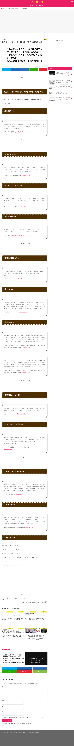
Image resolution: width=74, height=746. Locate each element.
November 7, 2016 (29, 527)
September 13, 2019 (18, 235)
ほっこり (36, 5)
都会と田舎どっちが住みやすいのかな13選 (59, 99)
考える (43, 5)
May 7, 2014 (21, 131)
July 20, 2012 (23, 206)
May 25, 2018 (19, 278)
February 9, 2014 (23, 312)
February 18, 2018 (21, 414)
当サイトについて (6, 732)
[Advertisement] (37, 22)
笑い (33, 5)
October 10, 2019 (26, 347)
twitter (6, 561)
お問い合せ (15, 732)
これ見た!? (37, 2)
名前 (3, 700)
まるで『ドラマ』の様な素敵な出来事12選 (59, 82)
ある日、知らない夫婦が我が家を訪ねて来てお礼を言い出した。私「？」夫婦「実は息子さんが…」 (59, 74)
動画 (30, 5)
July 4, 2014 (19, 494)
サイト (3, 711)
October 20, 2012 (26, 175)
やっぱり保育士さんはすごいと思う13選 (59, 93)
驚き (40, 5)
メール (3, 706)
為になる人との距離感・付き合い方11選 (59, 88)
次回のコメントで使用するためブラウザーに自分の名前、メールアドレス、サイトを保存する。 (25, 717)
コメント (4, 686)
